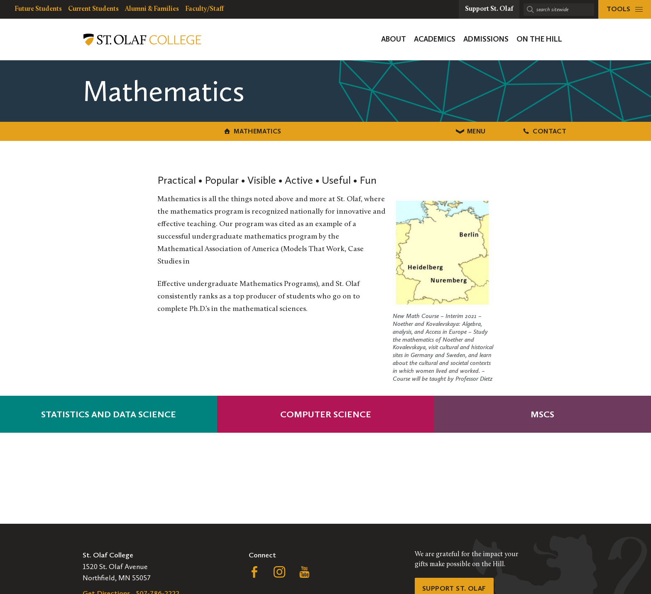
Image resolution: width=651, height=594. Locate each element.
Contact (495, 130)
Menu (325, 130)
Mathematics (155, 130)
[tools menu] (624, 9)
